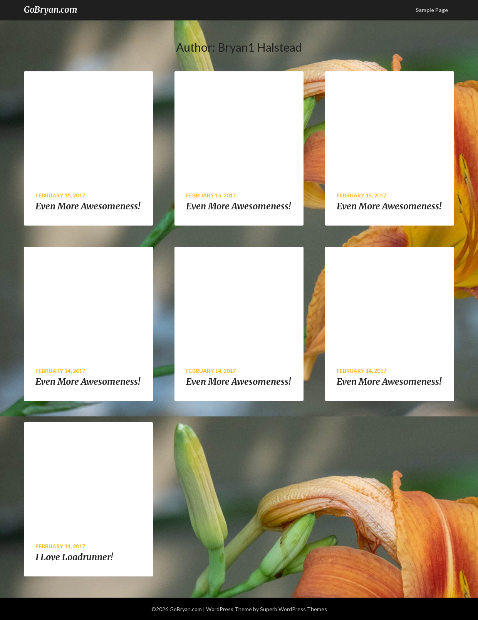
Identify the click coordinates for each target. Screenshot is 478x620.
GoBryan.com (50, 9)
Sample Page (432, 10)
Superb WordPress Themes (293, 609)
